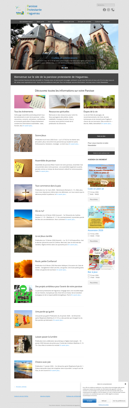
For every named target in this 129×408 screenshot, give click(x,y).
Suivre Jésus (40, 135)
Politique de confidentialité (74, 396)
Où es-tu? (39, 211)
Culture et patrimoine (102, 22)
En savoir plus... (80, 65)
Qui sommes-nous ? (26, 22)
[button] (125, 384)
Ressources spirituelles (59, 111)
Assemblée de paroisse (45, 160)
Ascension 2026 (95, 230)
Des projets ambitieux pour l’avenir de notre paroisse (58, 286)
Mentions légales (45, 396)
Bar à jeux (93, 272)
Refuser (104, 401)
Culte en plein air (96, 189)
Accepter (89, 401)
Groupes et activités (84, 22)
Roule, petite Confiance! (46, 261)
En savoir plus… (74, 144)
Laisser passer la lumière (46, 336)
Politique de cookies (104, 405)
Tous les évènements (23, 111)
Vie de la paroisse (54, 22)
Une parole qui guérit (44, 311)
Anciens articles (20, 387)
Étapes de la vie (69, 22)
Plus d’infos (94, 199)
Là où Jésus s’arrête (43, 236)
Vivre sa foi (40, 22)
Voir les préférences (119, 401)
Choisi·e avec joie (43, 362)
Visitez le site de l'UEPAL (21, 396)
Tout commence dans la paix (48, 185)
